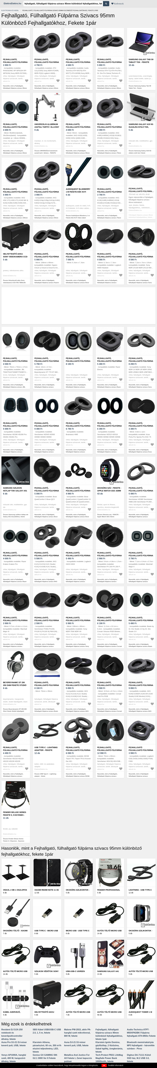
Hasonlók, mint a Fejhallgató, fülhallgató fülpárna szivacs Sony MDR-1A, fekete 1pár (140, 387)
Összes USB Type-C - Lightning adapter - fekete (45, 775)
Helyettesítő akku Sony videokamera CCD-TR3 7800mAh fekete (15, 257)
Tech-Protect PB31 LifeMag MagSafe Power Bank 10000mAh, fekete (109, 1058)
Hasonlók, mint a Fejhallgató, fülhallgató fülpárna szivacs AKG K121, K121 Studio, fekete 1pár (46, 582)
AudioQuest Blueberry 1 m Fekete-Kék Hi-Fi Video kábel (78, 192)
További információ (115, 1065)
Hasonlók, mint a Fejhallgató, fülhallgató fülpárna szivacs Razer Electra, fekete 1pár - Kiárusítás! (109, 387)
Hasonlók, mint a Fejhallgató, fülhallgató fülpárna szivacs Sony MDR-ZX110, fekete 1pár (140, 283)
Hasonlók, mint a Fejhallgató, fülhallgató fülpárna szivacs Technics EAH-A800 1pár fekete (77, 387)
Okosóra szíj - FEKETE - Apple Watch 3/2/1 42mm (109, 489)
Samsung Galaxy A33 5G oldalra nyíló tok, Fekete (141, 127)
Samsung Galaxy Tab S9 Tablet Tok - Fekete (141, 60)
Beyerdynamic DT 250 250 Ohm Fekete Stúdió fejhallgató (14, 685)
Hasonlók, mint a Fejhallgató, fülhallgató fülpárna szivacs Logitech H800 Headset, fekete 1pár (109, 283)
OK (104, 1065)
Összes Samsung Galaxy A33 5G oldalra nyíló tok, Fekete (140, 152)
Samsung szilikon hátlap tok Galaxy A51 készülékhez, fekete (15, 491)
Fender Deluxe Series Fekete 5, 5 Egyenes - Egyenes (14, 815)
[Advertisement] (78, 305)
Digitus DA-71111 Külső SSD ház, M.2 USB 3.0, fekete (139, 1058)
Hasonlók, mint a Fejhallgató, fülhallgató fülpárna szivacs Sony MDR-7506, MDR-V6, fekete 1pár (77, 646)
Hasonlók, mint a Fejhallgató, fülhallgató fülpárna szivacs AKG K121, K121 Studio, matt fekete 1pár (78, 711)
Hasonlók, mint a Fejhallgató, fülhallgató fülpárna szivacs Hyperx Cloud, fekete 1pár (47, 283)
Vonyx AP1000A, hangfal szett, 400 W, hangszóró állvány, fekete (13, 1058)
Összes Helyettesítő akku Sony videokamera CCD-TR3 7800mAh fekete (14, 283)
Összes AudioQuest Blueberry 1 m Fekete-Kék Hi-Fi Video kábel (78, 217)
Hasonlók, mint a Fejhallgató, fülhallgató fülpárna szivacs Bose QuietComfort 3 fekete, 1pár (46, 517)
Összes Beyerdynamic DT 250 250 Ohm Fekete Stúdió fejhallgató (15, 710)
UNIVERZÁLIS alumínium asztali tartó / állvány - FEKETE (47, 127)
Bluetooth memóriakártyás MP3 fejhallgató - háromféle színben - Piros (140, 1045)
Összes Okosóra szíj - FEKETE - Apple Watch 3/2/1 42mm (108, 516)
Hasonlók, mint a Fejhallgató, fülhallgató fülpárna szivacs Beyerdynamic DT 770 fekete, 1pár (46, 387)
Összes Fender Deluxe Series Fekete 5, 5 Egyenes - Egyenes (13, 840)
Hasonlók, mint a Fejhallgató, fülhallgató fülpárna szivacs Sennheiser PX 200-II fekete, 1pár (108, 582)
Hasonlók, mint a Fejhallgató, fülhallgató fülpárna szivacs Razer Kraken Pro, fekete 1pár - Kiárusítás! (15, 582)
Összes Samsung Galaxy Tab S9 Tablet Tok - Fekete (140, 87)
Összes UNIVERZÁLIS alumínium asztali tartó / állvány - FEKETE (46, 152)
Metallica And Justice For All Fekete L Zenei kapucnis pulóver (78, 1058)
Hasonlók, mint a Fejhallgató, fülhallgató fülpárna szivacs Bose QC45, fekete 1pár (77, 283)
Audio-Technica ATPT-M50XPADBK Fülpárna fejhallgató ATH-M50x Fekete (141, 1032)
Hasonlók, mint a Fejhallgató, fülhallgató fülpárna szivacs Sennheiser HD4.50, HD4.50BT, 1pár (109, 776)
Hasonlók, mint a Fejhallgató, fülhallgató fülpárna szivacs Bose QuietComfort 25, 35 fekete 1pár (77, 517)
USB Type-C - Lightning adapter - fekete (46, 748)
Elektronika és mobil (10, 10)
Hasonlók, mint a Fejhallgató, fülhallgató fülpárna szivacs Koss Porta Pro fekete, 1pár (140, 452)
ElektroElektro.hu (12, 3)
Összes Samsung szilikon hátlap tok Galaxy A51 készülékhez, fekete (15, 516)
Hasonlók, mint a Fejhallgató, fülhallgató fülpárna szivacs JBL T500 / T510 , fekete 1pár (14, 387)
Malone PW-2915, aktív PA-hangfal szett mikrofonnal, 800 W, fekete (77, 1032)
